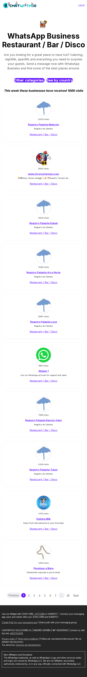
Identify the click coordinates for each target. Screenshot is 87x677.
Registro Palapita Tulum (43, 469)
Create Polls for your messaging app (19, 622)
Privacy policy (9, 639)
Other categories (29, 80)
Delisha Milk (43, 518)
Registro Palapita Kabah (43, 223)
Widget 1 (44, 371)
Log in (82, 5)
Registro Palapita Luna (43, 321)
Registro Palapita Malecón (43, 124)
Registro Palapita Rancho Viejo (43, 420)
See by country (59, 80)
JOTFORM (39, 614)
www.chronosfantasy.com (43, 173)
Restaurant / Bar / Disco (43, 134)
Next (76, 595)
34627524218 (16, 633)
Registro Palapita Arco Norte (43, 272)
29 (68, 595)
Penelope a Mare (44, 568)
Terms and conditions (28, 639)
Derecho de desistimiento (28, 645)
